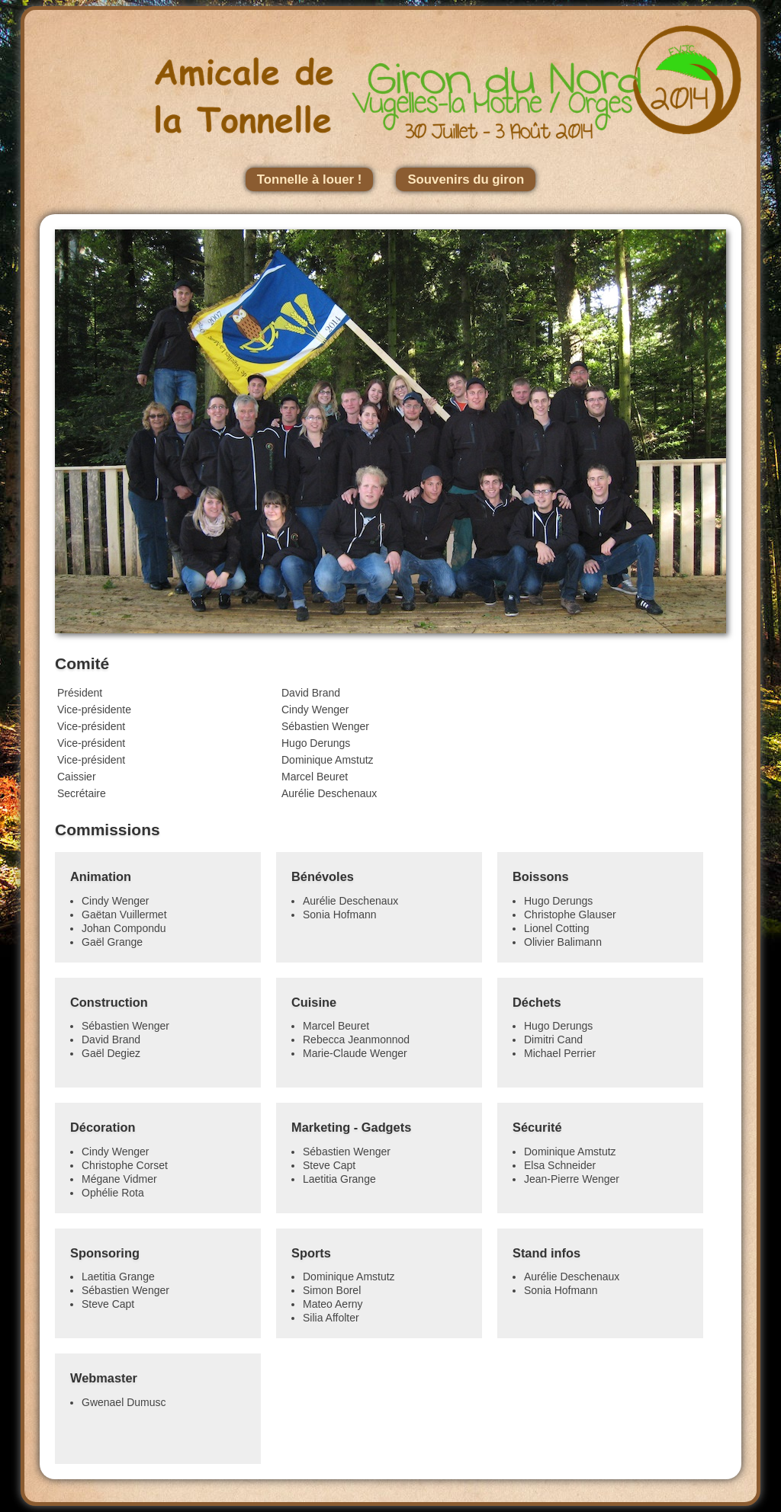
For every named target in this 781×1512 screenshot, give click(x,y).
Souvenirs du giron (465, 179)
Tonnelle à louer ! (309, 179)
